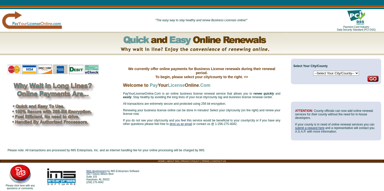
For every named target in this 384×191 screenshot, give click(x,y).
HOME (161, 161)
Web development (96, 171)
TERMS (206, 161)
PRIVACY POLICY (190, 161)
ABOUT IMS (173, 161)
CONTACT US (218, 161)
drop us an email (180, 124)
